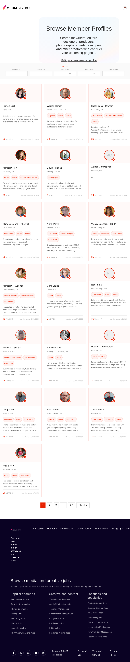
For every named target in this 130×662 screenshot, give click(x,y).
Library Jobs (16, 623)
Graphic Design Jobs (20, 604)
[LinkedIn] (28, 653)
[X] (21, 653)
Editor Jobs (54, 628)
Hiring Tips (117, 528)
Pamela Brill (9, 106)
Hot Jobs (52, 528)
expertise (16, 70)
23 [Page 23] (71, 505)
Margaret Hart (10, 167)
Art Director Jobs (95, 613)
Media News (101, 528)
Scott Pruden (53, 409)
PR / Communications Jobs (23, 633)
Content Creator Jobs (97, 603)
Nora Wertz (53, 224)
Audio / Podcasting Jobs (60, 604)
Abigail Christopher (101, 166)
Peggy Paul (8, 465)
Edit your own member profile (79, 60)
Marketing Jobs (18, 618)
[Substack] (43, 653)
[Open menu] (124, 8)
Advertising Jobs (95, 617)
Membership (66, 528)
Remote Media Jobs (20, 599)
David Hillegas (54, 167)
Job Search (38, 528)
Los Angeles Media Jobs (99, 627)
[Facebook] (13, 653)
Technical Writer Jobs (59, 609)
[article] (21, 113)
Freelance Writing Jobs (59, 633)
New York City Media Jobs (100, 632)
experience (113, 70)
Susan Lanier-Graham (102, 106)
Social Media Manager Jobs (61, 614)
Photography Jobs (19, 609)
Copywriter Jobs (56, 618)
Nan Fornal (96, 284)
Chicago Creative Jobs (98, 622)
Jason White (97, 409)
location (89, 70)
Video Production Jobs (59, 599)
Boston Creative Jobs (97, 637)
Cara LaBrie (53, 285)
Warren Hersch (54, 106)
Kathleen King (54, 347)
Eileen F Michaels (11, 347)
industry (65, 70)
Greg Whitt (8, 409)
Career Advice (84, 528)
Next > (83, 505)
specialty (41, 70)
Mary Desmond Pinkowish (16, 224)
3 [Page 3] (56, 505)
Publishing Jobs (56, 623)
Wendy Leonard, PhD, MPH (105, 224)
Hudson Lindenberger (102, 346)
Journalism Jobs (18, 628)
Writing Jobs (16, 614)
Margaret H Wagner (13, 285)
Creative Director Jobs (98, 608)
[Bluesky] (36, 653)
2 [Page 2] (49, 505)
